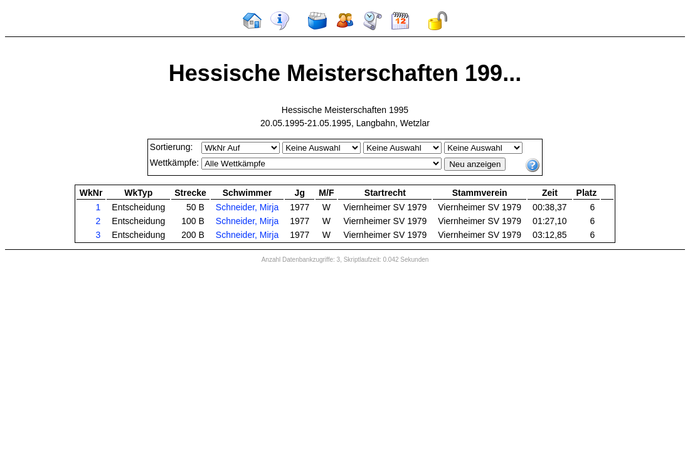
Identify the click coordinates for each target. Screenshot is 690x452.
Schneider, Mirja (247, 207)
